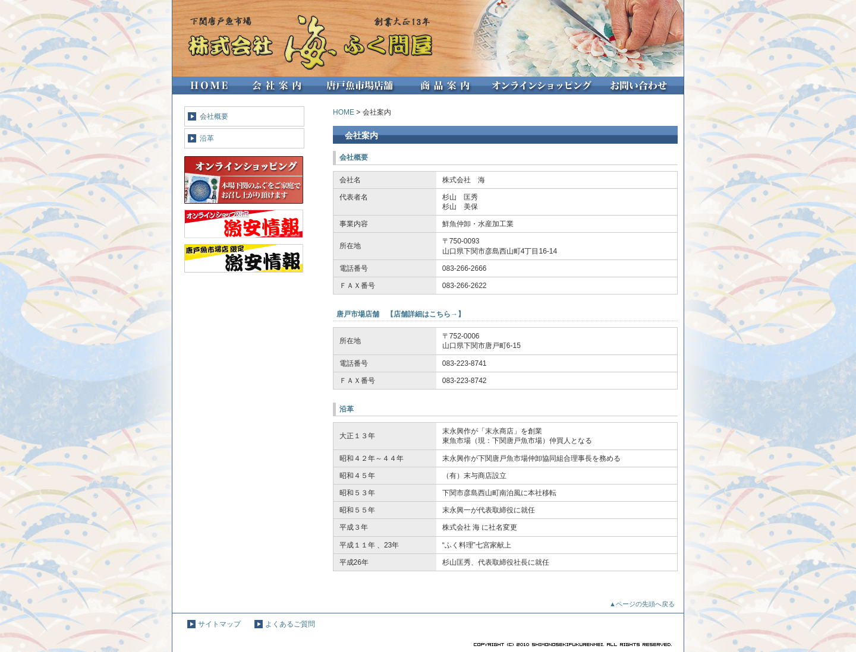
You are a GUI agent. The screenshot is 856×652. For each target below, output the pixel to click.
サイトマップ (219, 624)
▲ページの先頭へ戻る (642, 603)
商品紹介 (446, 85)
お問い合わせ (642, 85)
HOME (205, 85)
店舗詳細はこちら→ (426, 314)
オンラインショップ (542, 85)
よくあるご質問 (290, 624)
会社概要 (214, 116)
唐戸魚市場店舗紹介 (361, 85)
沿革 (207, 138)
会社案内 (276, 85)
